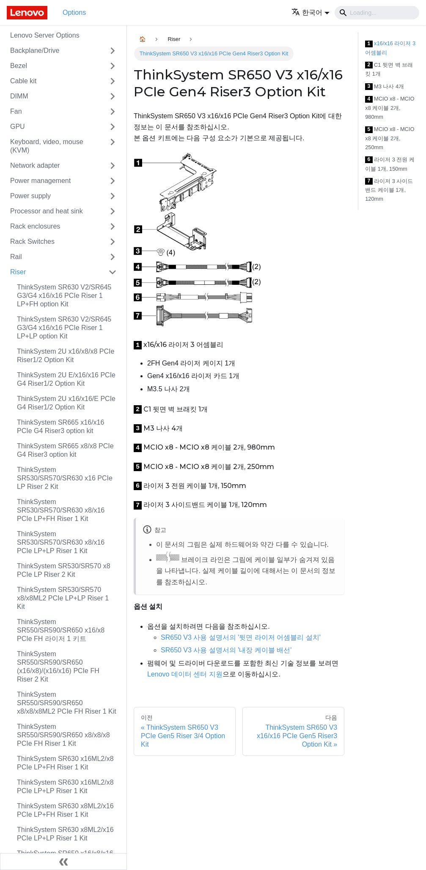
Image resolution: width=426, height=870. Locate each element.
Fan (16, 111)
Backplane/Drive (35, 50)
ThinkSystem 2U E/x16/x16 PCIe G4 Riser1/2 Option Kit (66, 379)
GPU (17, 126)
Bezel (18, 65)
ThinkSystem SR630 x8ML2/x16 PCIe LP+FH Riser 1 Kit (65, 810)
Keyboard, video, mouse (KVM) (46, 146)
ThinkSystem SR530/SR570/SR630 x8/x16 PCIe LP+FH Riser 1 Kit (60, 510)
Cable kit (23, 81)
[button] (310, 12)
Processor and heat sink (46, 211)
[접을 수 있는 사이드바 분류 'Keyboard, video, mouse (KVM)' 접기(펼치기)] (113, 146)
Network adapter (35, 165)
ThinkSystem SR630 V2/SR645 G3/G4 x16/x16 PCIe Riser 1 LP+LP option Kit (64, 328)
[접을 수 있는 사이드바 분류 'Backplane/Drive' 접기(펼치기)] (113, 50)
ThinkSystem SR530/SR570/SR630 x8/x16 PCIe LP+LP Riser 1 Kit (60, 542)
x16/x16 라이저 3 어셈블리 (390, 48)
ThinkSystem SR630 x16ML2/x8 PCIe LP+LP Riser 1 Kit (65, 786)
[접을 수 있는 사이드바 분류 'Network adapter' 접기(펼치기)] (113, 165)
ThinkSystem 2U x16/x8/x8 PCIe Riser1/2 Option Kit (65, 355)
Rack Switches (32, 241)
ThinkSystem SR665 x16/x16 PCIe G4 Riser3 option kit (60, 426)
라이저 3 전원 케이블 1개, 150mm (390, 164)
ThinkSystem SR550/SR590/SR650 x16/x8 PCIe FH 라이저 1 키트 (60, 630)
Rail (16, 256)
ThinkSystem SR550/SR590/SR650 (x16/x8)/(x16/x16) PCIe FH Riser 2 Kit (58, 666)
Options (74, 12)
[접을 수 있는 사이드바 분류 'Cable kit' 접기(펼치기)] (113, 81)
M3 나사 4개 (384, 86)
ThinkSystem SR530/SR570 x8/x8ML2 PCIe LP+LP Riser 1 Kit (63, 598)
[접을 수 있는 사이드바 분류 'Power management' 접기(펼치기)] (113, 181)
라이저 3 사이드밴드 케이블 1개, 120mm (389, 190)
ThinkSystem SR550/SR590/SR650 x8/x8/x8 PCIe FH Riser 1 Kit (63, 735)
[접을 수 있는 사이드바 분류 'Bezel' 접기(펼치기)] (113, 66)
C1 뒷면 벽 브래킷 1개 (389, 69)
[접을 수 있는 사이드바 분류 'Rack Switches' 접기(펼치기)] (113, 241)
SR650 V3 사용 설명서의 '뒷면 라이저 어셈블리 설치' (241, 637)
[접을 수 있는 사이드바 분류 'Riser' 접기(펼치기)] (113, 272)
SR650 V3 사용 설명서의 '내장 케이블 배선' (226, 650)
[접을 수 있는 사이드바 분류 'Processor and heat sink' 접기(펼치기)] (113, 211)
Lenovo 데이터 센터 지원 (185, 674)
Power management (40, 180)
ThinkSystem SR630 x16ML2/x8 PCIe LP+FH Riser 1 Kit (65, 763)
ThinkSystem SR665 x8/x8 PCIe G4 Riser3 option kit (65, 450)
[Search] (377, 12)
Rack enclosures (35, 226)
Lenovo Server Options (45, 35)
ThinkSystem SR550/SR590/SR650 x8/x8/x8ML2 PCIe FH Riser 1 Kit (66, 703)
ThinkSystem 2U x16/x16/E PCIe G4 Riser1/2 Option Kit (66, 403)
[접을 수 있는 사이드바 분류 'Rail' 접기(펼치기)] (113, 257)
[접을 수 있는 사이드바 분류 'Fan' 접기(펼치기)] (113, 111)
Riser (18, 271)
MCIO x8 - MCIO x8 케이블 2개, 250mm (389, 138)
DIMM (19, 96)
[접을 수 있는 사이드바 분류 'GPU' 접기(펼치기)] (113, 127)
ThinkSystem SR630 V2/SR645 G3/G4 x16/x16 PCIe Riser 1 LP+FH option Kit (64, 296)
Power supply (30, 195)
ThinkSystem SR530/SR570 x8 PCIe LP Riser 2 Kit (63, 570)
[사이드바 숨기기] (63, 861)
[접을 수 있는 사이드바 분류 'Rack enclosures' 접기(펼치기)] (113, 226)
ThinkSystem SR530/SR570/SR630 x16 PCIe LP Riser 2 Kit (65, 478)
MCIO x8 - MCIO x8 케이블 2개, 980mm (389, 107)
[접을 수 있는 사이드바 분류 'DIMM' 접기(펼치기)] (113, 96)
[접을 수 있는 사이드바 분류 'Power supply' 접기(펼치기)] (113, 196)
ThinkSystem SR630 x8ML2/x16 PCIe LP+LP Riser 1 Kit (65, 834)
